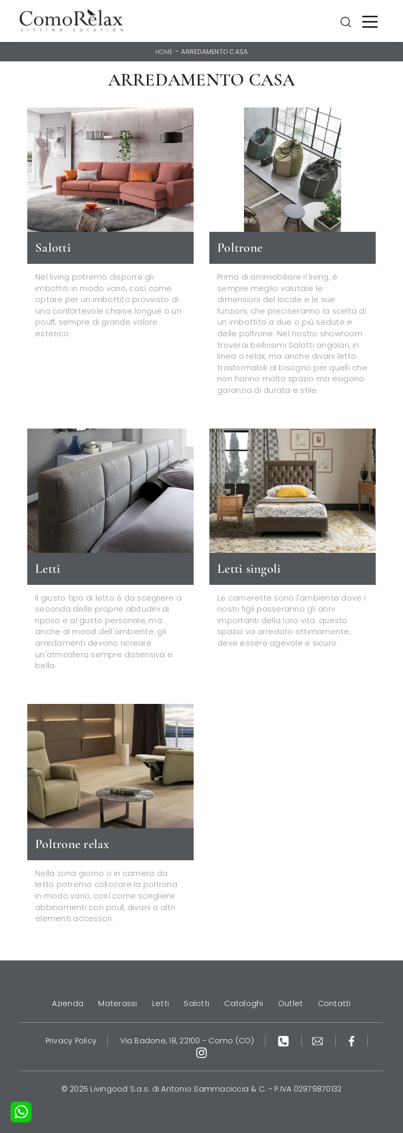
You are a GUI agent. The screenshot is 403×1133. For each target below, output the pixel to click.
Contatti (334, 1003)
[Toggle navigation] (370, 21)
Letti (160, 1003)
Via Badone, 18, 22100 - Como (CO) (187, 1040)
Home (164, 51)
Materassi (117, 1003)
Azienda (67, 1003)
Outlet (290, 1003)
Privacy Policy (71, 1040)
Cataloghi (243, 1003)
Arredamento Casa (214, 51)
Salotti (196, 1003)
